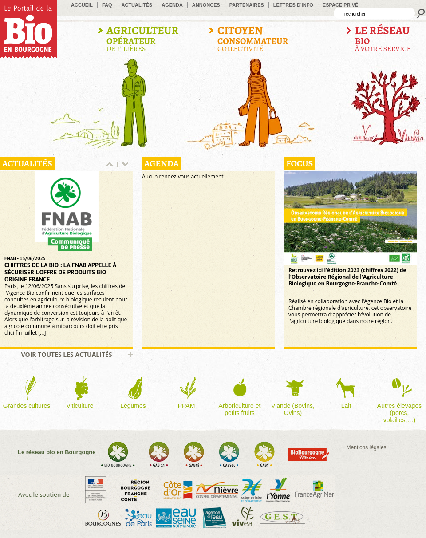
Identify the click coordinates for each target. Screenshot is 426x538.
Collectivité (252, 39)
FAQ (107, 5)
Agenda (172, 5)
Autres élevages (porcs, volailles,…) (399, 412)
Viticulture (79, 405)
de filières (142, 39)
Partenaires (246, 5)
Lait (346, 405)
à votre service (383, 39)
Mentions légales (367, 447)
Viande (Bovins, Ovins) (293, 409)
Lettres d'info (293, 5)
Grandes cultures (27, 405)
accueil (82, 5)
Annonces (206, 5)
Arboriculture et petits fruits (240, 409)
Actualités (137, 5)
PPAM (186, 405)
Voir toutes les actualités (66, 354)
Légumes (133, 405)
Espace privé (341, 5)
